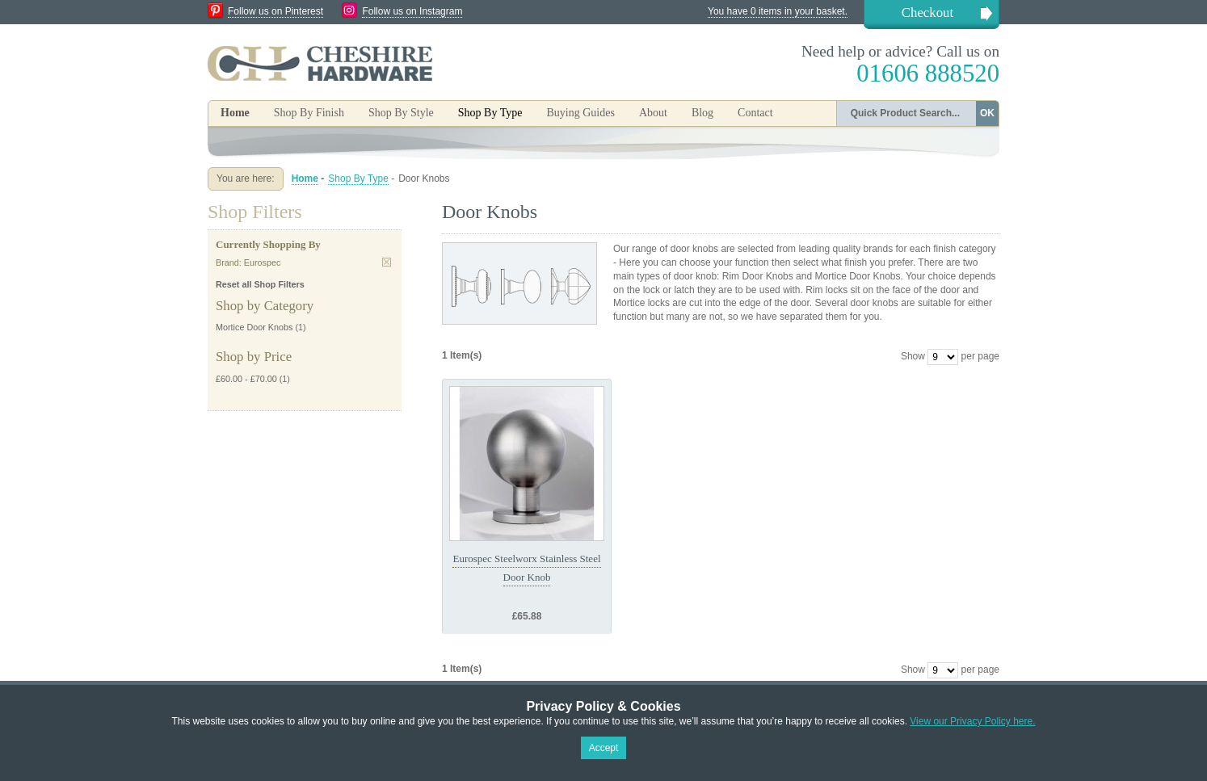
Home (235, 113)
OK (987, 113)
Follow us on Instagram (412, 11)
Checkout (927, 12)
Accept (604, 748)
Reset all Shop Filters (260, 284)
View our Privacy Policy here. (972, 721)
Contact (755, 113)
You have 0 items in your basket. (777, 11)
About (653, 113)
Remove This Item (386, 262)
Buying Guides (580, 113)
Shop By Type (358, 178)
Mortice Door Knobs (254, 327)
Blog (702, 113)
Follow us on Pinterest (275, 11)
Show (913, 356)
